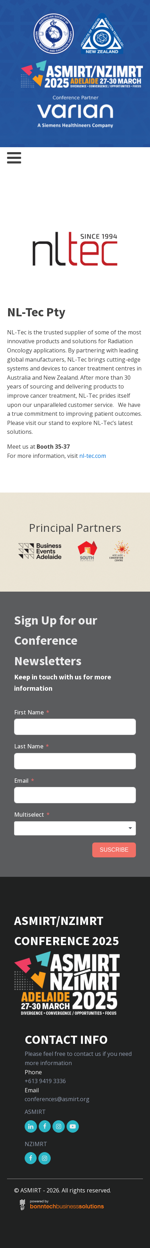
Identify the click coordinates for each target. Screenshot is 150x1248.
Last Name (28, 746)
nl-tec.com (92, 456)
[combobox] (75, 828)
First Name (29, 712)
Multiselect (29, 814)
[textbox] (75, 828)
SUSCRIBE (114, 850)
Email (21, 780)
